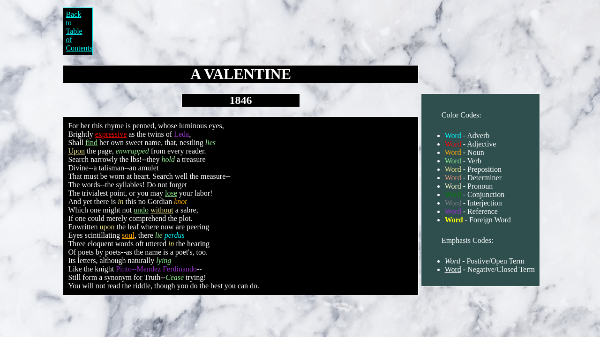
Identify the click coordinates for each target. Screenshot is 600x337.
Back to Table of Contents (79, 31)
